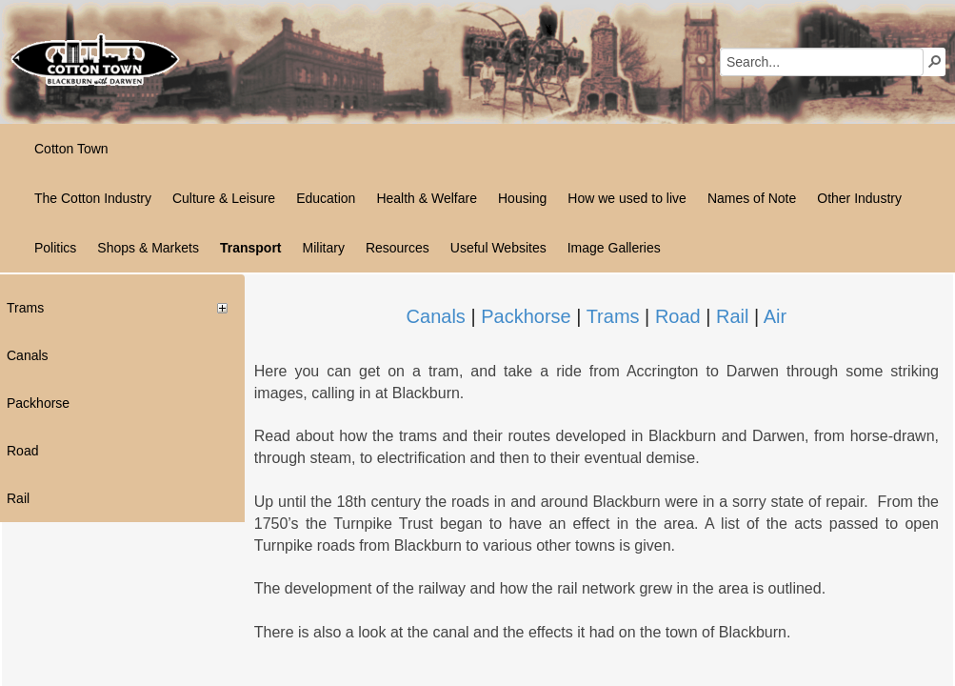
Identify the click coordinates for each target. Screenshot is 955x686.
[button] (935, 60)
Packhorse (526, 316)
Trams (613, 316)
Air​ (775, 316)
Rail (732, 316)
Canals (436, 316)
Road (678, 316)
